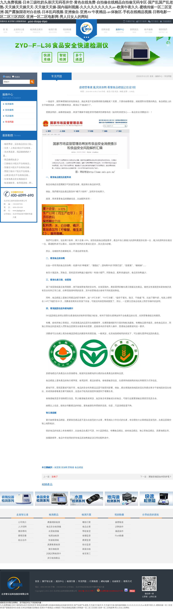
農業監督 (86, 540)
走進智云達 (19, 30)
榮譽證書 (22, 536)
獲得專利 (22, 531)
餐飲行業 (86, 522)
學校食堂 (86, 531)
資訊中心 (60, 581)
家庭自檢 (86, 549)
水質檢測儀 (53, 531)
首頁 (151, 76)
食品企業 (86, 527)
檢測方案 (53, 30)
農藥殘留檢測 (53, 522)
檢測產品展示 (36, 30)
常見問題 (9, 122)
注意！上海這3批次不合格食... (18, 148)
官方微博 (142, 21)
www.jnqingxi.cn (19, 211)
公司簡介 (22, 522)
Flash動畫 (119, 536)
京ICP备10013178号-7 (86, 591)
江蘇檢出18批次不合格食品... (17, 163)
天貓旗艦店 (167, 21)
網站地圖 (105, 581)
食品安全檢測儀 (53, 527)
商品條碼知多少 (11, 160)
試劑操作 (119, 527)
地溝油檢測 (53, 536)
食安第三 (86, 553)
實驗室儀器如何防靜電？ (160, 477)
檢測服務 (9, 104)
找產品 (8, 77)
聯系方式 (127, 581)
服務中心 (120, 30)
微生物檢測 (53, 549)
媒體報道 (119, 522)
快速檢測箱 (53, 540)
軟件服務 (148, 30)
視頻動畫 (67, 30)
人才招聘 (22, 527)
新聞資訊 (134, 30)
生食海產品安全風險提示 (15, 179)
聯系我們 (163, 30)
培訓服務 (9, 116)
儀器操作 (119, 531)
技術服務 (9, 110)
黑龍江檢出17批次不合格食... (17, 171)
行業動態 (93, 581)
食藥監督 (86, 536)
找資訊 (17, 77)
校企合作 (22, 540)
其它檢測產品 (53, 558)
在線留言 (116, 581)
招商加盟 (105, 30)
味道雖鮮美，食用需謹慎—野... (18, 183)
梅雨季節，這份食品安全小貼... (18, 144)
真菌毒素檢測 (53, 544)
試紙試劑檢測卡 (53, 553)
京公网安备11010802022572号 (110, 591)
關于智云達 (47, 581)
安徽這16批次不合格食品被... (17, 167)
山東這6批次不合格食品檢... (17, 175)
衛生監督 (86, 544)
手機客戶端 (130, 21)
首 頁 (5, 30)
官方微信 (154, 21)
